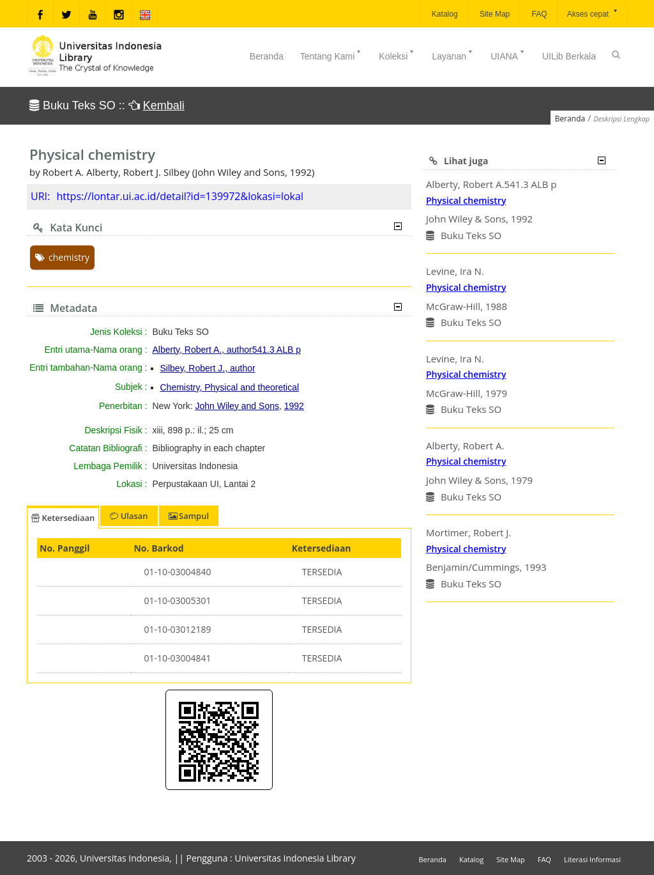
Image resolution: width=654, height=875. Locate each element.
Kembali (164, 105)
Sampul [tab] (189, 516)
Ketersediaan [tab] (63, 517)
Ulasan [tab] (129, 516)
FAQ (538, 14)
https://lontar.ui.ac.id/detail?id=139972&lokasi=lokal (179, 196)
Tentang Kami (331, 55)
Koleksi (397, 55)
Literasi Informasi (592, 859)
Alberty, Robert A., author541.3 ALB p (227, 350)
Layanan (453, 55)
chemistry (62, 257)
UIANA (508, 55)
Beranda (267, 56)
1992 (294, 406)
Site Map (494, 14)
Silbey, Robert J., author (207, 368)
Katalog (444, 14)
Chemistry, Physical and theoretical (230, 387)
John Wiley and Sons (237, 406)
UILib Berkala (569, 56)
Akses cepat (593, 13)
